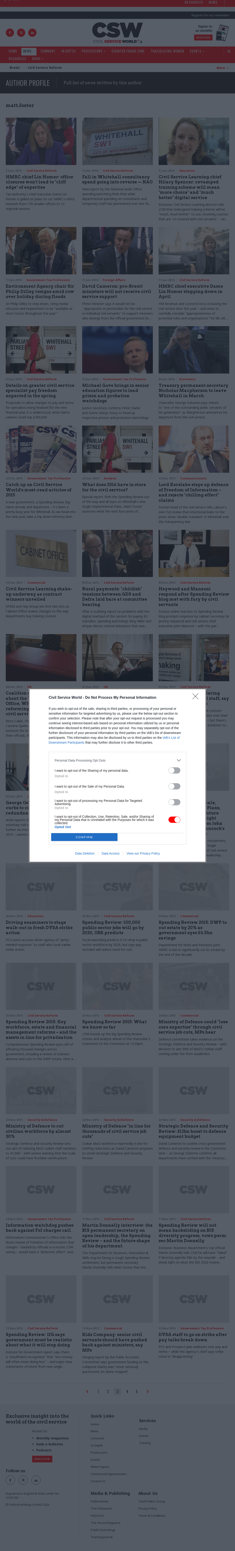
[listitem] (117, 760)
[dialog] (117, 775)
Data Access (111, 853)
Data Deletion (85, 853)
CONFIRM (84, 837)
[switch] (174, 770)
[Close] (197, 697)
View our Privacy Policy (143, 853)
